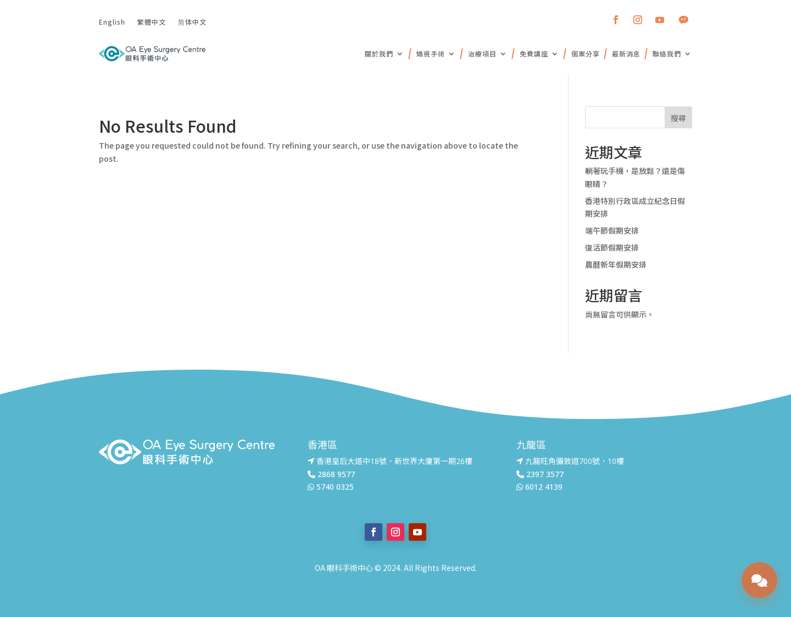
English (112, 21)
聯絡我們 (667, 53)
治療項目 (482, 53)
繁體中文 (151, 21)
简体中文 (192, 21)
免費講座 (534, 53)
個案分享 (585, 53)
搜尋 (678, 117)
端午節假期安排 (612, 230)
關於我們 (379, 53)
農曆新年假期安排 (616, 264)
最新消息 (626, 53)
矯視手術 (430, 53)
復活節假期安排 (612, 247)
